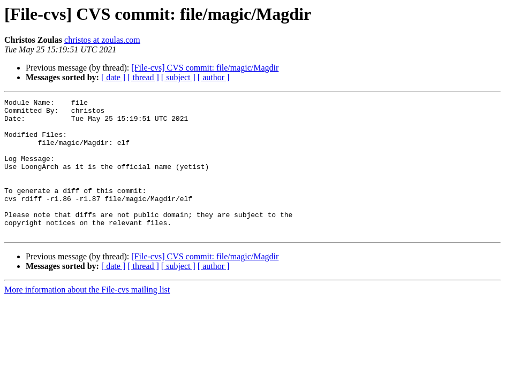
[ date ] (113, 77)
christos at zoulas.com (102, 39)
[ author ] (214, 77)
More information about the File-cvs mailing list (87, 316)
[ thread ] (143, 77)
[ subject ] (178, 77)
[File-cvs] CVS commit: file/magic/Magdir (204, 67)
